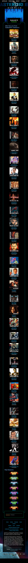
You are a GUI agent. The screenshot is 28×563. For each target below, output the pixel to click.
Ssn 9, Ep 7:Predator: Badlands (14, 352)
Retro (20, 549)
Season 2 (14, 505)
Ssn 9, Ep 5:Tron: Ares (14, 402)
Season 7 (14, 480)
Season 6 (14, 485)
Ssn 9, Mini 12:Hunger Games (14, 114)
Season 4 (14, 495)
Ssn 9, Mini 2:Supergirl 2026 (14, 390)
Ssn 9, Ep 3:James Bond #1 (14, 440)
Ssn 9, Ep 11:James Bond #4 (14, 277)
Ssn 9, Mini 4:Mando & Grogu (14, 340)
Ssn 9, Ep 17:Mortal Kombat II (14, 126)
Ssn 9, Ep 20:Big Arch (14, 51)
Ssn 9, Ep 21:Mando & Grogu (14, 38)
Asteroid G (8, 514)
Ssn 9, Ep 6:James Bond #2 (14, 377)
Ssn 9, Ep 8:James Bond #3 (14, 327)
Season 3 (14, 500)
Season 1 (14, 510)
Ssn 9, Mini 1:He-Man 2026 (14, 415)
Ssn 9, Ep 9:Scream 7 (14, 315)
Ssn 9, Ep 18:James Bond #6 (14, 101)
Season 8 (14, 475)
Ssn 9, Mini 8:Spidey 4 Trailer (14, 214)
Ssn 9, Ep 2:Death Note (14, 453)
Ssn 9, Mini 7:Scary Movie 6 (14, 239)
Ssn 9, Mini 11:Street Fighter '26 (14, 139)
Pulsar (16, 550)
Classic (16, 549)
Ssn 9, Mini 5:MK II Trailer (14, 302)
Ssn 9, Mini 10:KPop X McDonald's (14, 164)
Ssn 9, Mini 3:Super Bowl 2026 (14, 365)
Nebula (12, 550)
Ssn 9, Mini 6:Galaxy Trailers (14, 264)
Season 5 (14, 490)
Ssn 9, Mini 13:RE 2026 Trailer (14, 89)
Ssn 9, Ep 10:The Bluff (14, 290)
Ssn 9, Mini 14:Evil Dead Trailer (14, 64)
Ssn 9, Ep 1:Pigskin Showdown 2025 (14, 465)
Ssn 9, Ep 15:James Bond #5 (14, 177)
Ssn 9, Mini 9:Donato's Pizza (14, 189)
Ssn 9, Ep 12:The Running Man (14, 252)
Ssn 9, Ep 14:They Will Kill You (14, 202)
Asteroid (12, 549)
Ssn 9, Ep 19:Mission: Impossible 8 (14, 76)
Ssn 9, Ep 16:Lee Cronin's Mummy (14, 151)
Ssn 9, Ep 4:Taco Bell (14, 428)
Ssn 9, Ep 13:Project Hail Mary (14, 227)
